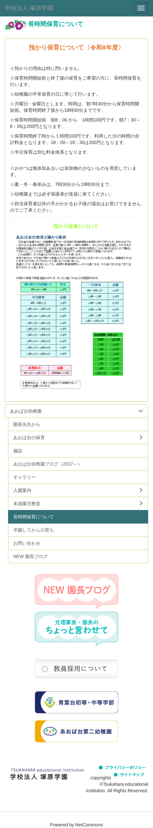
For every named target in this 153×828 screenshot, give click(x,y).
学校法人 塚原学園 (29, 8)
